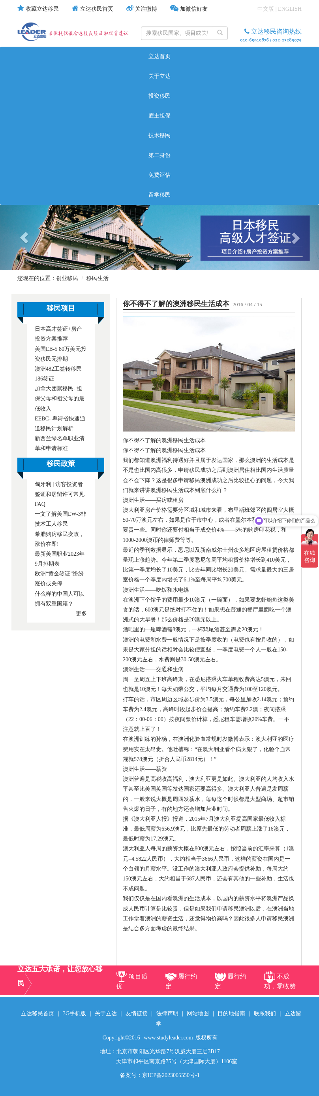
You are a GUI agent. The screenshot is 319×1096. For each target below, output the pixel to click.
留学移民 (159, 195)
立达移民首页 (96, 9)
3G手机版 (74, 1013)
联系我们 (265, 1013)
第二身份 (159, 155)
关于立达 (159, 76)
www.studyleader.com (168, 1038)
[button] (24, 237)
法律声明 (167, 1013)
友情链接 (137, 1013)
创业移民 (67, 278)
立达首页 (159, 56)
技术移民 (159, 135)
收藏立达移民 (42, 9)
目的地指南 (231, 1013)
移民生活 (97, 278)
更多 (81, 614)
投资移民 (159, 96)
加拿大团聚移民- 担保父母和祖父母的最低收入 (59, 398)
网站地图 (198, 1013)
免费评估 (159, 175)
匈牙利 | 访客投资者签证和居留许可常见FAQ (59, 494)
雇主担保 (159, 116)
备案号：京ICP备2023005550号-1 (159, 1075)
